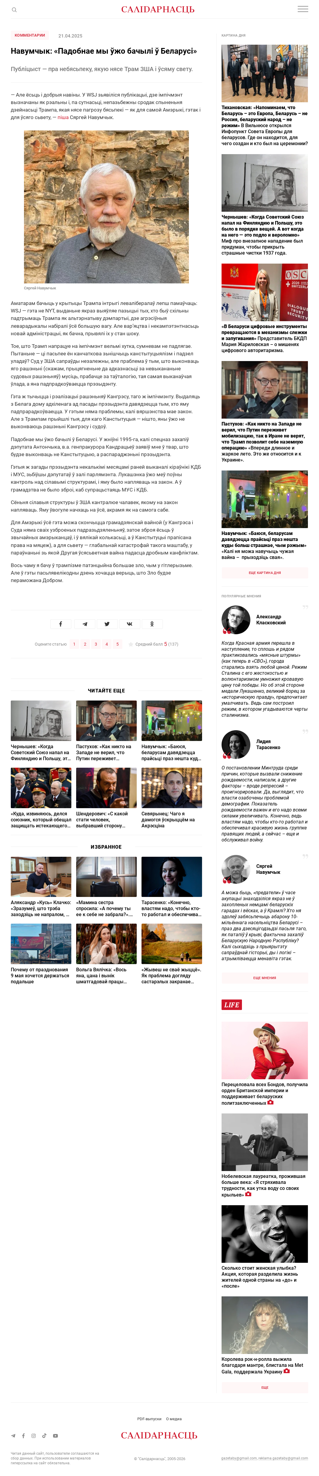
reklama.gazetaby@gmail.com (283, 1458)
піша (63, 117)
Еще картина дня (265, 573)
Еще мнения (264, 978)
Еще (265, 1388)
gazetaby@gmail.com (239, 1458)
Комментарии (30, 35)
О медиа (174, 1419)
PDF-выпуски (149, 1419)
